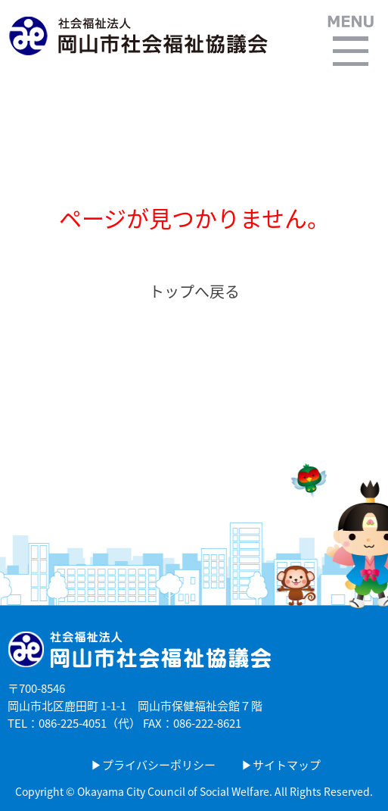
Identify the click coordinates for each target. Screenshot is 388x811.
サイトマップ (287, 764)
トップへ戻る (194, 291)
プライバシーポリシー (159, 764)
